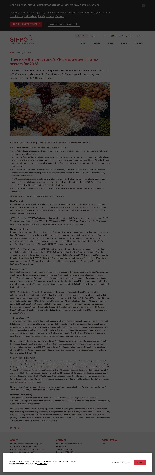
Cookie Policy (42, 464)
